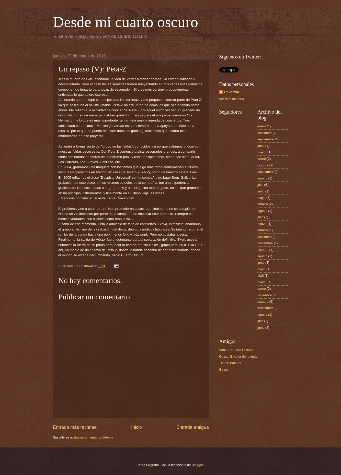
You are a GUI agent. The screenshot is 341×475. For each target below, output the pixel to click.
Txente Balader (230, 363)
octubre (262, 165)
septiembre (265, 139)
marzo (262, 152)
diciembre (264, 133)
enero (261, 126)
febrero (262, 204)
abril (260, 275)
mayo (261, 198)
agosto (262, 178)
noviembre (265, 243)
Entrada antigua (192, 427)
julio (260, 185)
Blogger (197, 465)
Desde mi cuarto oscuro (125, 22)
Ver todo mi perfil (231, 99)
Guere (223, 369)
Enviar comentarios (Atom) (93, 437)
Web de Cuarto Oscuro (236, 350)
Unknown (231, 92)
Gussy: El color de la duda (238, 356)
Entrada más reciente (75, 427)
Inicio (136, 427)
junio (260, 146)
